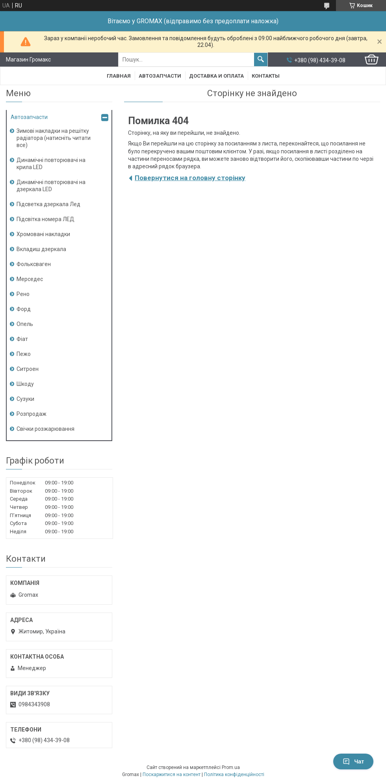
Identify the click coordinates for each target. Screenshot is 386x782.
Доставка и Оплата (216, 76)
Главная (119, 76)
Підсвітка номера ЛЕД (45, 219)
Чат (353, 761)
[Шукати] (260, 59)
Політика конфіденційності (234, 774)
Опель (25, 324)
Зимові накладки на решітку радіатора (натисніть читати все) (54, 138)
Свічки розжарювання (45, 429)
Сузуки (25, 399)
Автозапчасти (160, 76)
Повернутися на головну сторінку (190, 178)
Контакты (266, 76)
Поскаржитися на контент (171, 774)
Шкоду (25, 384)
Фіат (22, 339)
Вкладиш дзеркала (41, 249)
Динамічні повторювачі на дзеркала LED (51, 185)
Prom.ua (231, 767)
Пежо (24, 354)
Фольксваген (34, 264)
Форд (24, 309)
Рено (23, 294)
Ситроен (28, 369)
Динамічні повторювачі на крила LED (51, 163)
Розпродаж (31, 414)
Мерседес (30, 279)
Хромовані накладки (43, 234)
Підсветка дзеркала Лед (48, 204)
